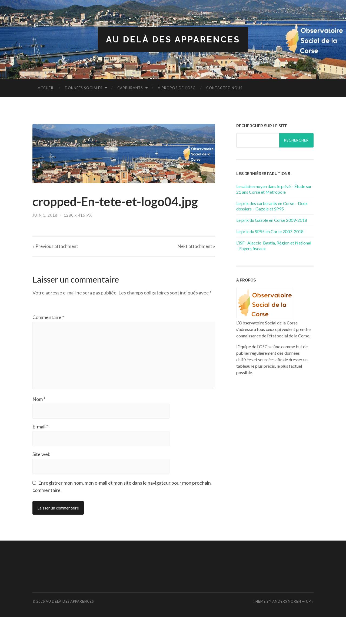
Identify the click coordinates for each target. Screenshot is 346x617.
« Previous (55, 246)
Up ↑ (310, 601)
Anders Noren (286, 601)
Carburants (130, 88)
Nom (38, 399)
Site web (41, 454)
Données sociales (83, 88)
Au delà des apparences (173, 39)
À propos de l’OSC (176, 88)
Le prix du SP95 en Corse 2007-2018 (270, 231)
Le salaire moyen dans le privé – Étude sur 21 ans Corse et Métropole (274, 189)
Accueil (46, 88)
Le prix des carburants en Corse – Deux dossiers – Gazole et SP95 (272, 206)
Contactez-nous (224, 88)
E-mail (40, 426)
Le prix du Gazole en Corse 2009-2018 (271, 220)
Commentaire (48, 317)
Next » (196, 246)
